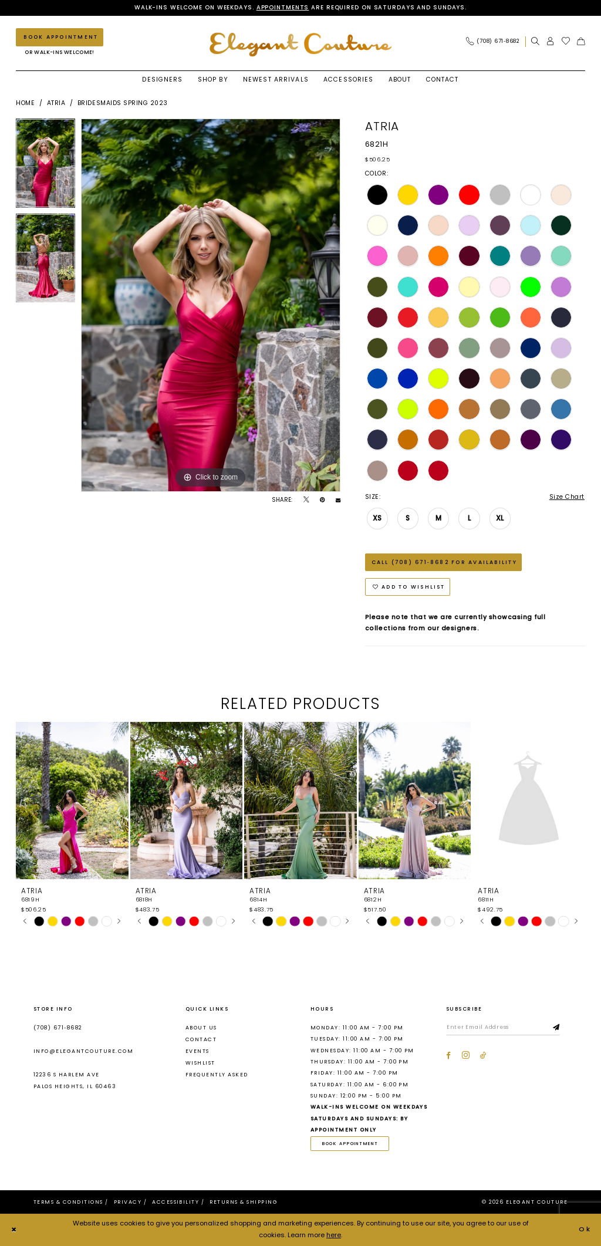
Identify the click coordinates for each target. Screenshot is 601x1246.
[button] (550, 41)
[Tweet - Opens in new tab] (306, 500)
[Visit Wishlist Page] (566, 41)
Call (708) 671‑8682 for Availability (445, 562)
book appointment (350, 1143)
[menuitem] (495, 41)
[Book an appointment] (59, 37)
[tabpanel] (45, 166)
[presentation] (72, 801)
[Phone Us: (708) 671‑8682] (492, 41)
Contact (201, 1039)
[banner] (300, 44)
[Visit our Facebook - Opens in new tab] (448, 1055)
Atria (56, 103)
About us (201, 1027)
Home (25, 103)
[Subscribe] (557, 1028)
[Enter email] (503, 1028)
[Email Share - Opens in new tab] (338, 500)
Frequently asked (216, 1075)
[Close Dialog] (14, 1230)
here (333, 1235)
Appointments (282, 7)
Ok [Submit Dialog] (585, 1229)
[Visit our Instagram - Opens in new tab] (466, 1055)
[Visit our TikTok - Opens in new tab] (483, 1055)
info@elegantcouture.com (83, 1051)
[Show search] (535, 41)
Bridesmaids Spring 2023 (122, 103)
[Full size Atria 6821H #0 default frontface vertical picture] (211, 305)
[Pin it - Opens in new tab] (322, 500)
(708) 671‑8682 (57, 1027)
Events (197, 1051)
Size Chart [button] (567, 496)
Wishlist (200, 1063)
